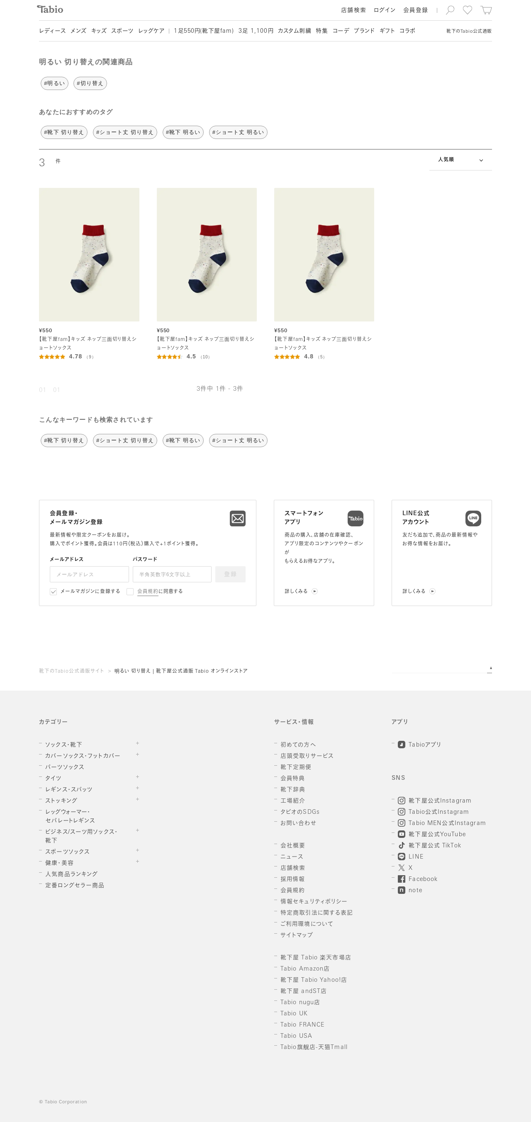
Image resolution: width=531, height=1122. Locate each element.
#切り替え (90, 83)
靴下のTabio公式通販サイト (71, 671)
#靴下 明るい (183, 132)
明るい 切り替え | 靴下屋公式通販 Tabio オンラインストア (181, 671)
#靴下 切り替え (64, 132)
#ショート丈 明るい (238, 132)
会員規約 (147, 591)
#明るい (54, 83)
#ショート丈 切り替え (125, 132)
